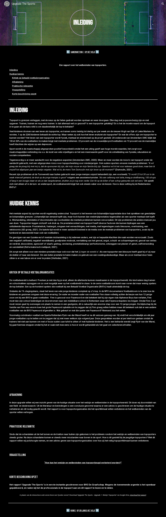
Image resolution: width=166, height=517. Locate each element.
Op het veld (90, 52)
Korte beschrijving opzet (24, 94)
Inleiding (13, 70)
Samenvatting (77, 52)
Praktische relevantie (22, 86)
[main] (83, 22)
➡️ (97, 52)
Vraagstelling (18, 90)
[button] (163, 4)
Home (72, 510)
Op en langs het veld (86, 510)
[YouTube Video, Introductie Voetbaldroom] (83, 359)
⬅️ (68, 52)
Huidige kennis (16, 74)
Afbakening (17, 82)
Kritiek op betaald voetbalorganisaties (30, 78)
